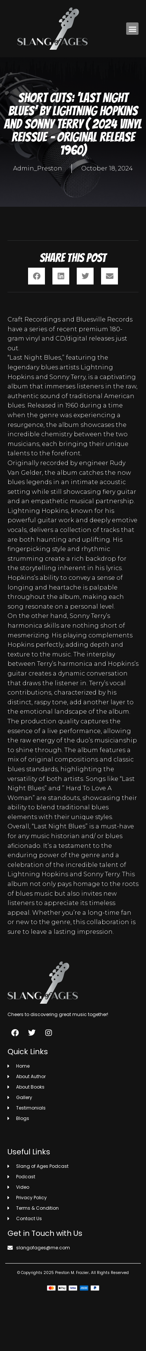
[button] (132, 28)
